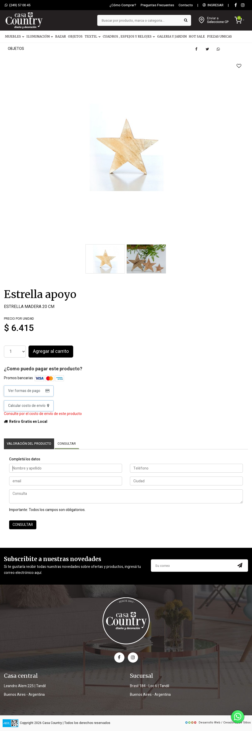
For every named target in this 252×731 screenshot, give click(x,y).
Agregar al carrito (51, 351)
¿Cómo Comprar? (123, 5)
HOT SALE (197, 36)
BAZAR (60, 36)
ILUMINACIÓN (39, 36)
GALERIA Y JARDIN (172, 36)
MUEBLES (14, 36)
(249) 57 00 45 (17, 5)
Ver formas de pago (28, 391)
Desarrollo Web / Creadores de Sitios (218, 722)
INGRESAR (213, 5)
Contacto (186, 5)
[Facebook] (235, 5)
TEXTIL (93, 36)
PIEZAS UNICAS (219, 36)
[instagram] (242, 5)
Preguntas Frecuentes (157, 5)
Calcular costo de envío (28, 405)
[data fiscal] (10, 723)
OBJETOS (75, 36)
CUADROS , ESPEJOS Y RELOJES (129, 36)
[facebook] (119, 657)
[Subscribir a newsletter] (240, 566)
